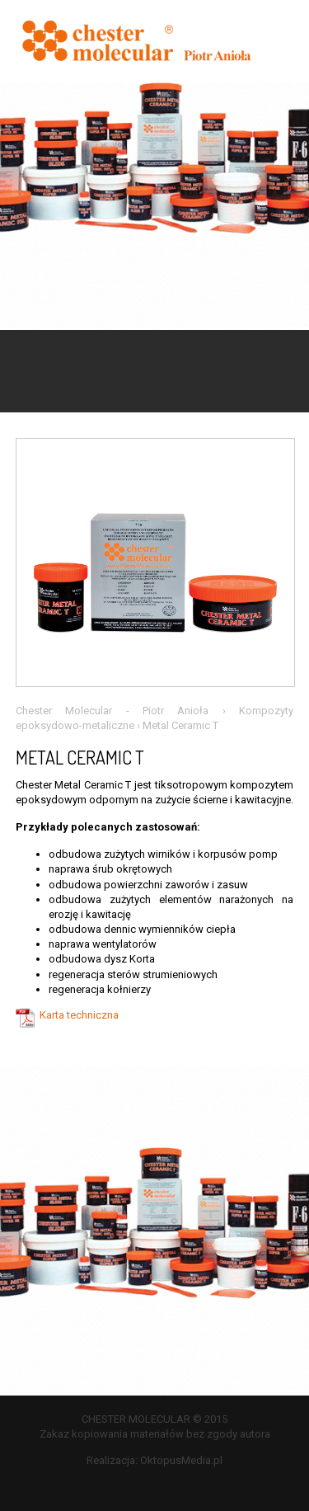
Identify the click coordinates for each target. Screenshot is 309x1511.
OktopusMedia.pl (181, 1460)
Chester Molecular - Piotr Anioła (112, 710)
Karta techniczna (79, 1015)
